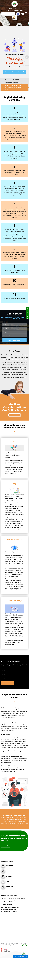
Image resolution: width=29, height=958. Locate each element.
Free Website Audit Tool (8, 14)
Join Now (20, 72)
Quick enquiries (27, 313)
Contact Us (9, 72)
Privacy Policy (23, 945)
